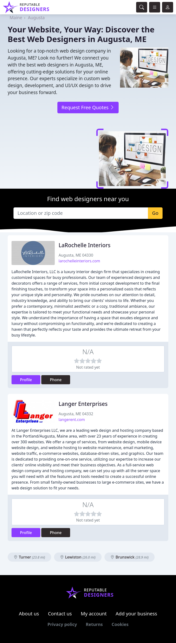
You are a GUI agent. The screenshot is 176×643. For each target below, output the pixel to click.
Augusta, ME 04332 (76, 413)
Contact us (60, 613)
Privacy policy (62, 624)
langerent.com (72, 419)
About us (29, 613)
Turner (29, 557)
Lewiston (78, 557)
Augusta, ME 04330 (76, 255)
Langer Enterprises (83, 404)
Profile (26, 379)
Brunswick (129, 557)
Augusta (36, 17)
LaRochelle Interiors (84, 245)
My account (94, 613)
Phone (56, 379)
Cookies (120, 624)
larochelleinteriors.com (79, 261)
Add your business (136, 613)
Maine (16, 17)
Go (155, 213)
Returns (94, 624)
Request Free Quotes (88, 107)
